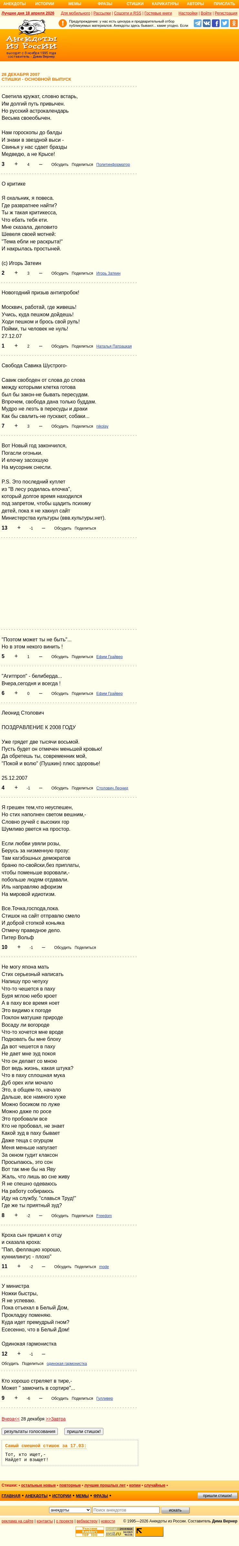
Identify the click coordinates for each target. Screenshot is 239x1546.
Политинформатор (113, 164)
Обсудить (59, 164)
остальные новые (38, 1485)
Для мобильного (75, 13)
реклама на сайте (18, 1521)
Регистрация (226, 13)
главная (11, 1496)
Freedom (104, 1216)
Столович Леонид (112, 788)
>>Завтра (56, 1418)
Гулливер (104, 1398)
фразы (100, 1496)
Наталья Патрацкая (114, 346)
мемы (82, 1496)
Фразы (105, 4)
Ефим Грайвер (109, 657)
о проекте (65, 1521)
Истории (44, 4)
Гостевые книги (158, 13)
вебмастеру (87, 1521)
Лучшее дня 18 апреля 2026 (28, 13)
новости (108, 1521)
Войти (206, 13)
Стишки (135, 4)
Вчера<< (11, 1418)
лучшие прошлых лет (105, 1485)
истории (61, 1496)
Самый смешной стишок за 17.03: (46, 1446)
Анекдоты (14, 4)
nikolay (102, 426)
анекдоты (36, 1496)
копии (134, 1485)
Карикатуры (165, 4)
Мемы (74, 4)
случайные (154, 1485)
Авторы (195, 4)
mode (104, 1267)
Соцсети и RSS (127, 13)
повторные (70, 1485)
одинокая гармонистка (67, 1363)
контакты (45, 1521)
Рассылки (102, 13)
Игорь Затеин (108, 273)
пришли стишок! (217, 1495)
